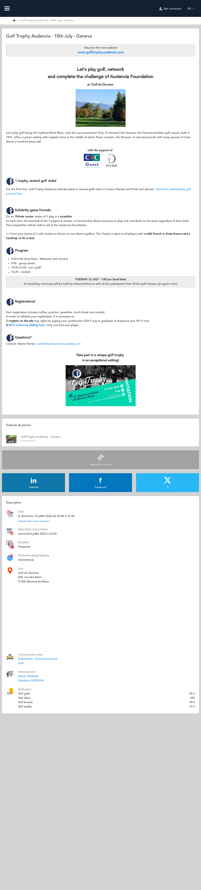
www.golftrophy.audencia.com (101, 52)
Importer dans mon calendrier (34, 521)
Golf (20, 663)
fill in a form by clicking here (27, 325)
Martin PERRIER (28, 676)
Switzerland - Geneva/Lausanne (38, 659)
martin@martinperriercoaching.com (58, 344)
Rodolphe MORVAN (31, 680)
